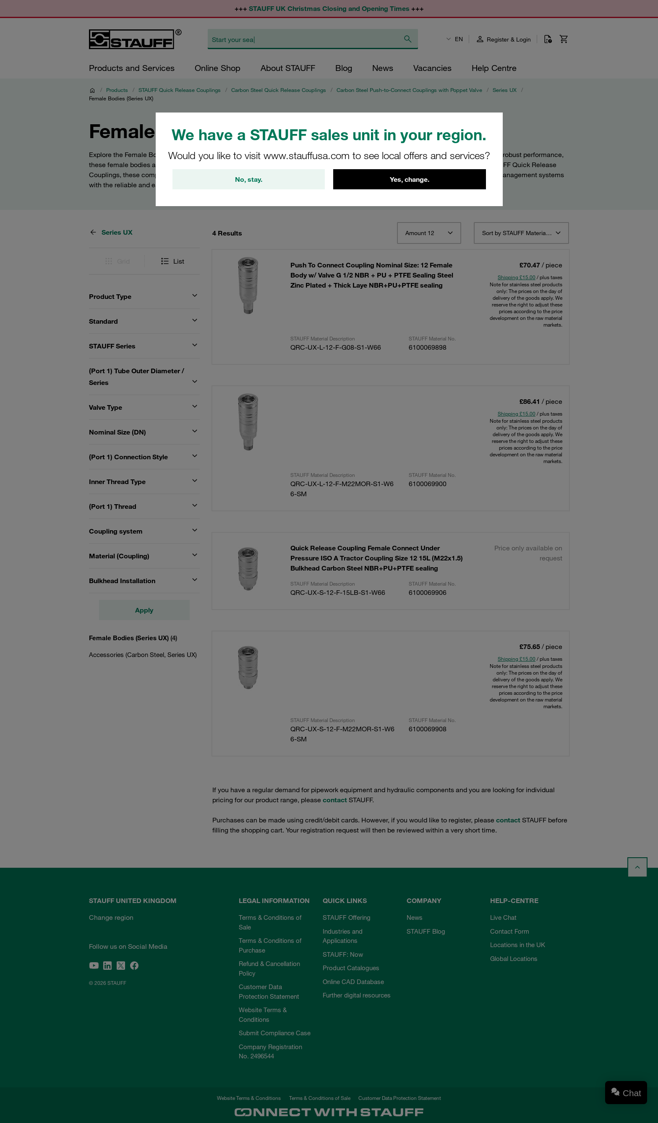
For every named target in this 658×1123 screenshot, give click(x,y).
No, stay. (248, 179)
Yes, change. (409, 179)
